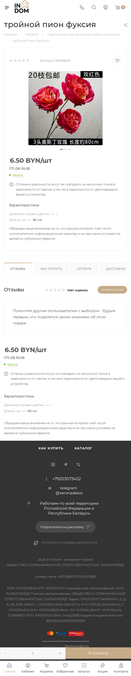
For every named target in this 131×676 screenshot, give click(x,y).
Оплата (84, 269)
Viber (78, 464)
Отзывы (18, 269)
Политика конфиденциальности (69, 542)
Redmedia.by (77, 646)
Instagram (53, 464)
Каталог (84, 448)
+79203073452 (66, 479)
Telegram (65, 464)
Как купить (51, 269)
